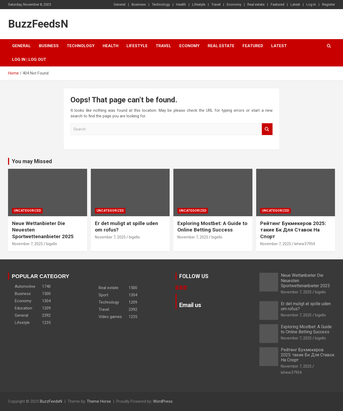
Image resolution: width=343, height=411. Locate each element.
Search (267, 129)
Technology (161, 4)
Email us (190, 305)
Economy (234, 4)
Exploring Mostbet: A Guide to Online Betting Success (212, 226)
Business (139, 4)
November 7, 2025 (27, 244)
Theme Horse (99, 401)
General (119, 4)
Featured (277, 4)
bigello (51, 244)
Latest (295, 4)
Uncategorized (27, 210)
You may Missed (32, 161)
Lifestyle (198, 4)
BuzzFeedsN (38, 24)
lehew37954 (304, 244)
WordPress (163, 401)
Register (328, 4)
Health (181, 4)
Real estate (255, 4)
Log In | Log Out (29, 59)
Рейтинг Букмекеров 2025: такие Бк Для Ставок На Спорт (293, 230)
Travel (216, 4)
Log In (311, 4)
